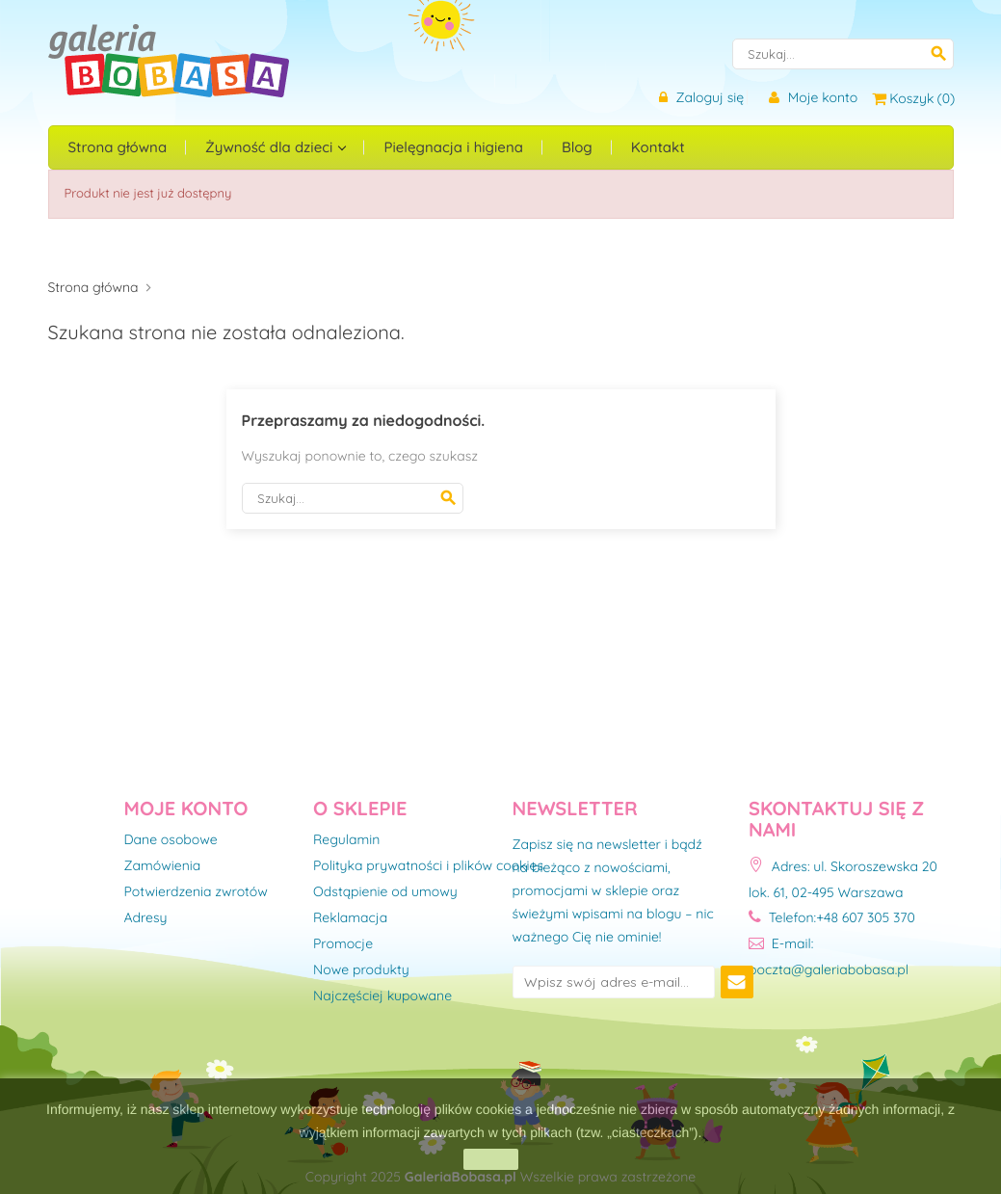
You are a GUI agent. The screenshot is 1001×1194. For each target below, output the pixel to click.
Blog (577, 147)
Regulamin (346, 840)
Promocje (343, 944)
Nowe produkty (361, 970)
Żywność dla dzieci (270, 147)
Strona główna (118, 147)
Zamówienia (162, 866)
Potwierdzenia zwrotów (196, 892)
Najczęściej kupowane (382, 996)
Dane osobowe (171, 840)
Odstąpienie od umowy (385, 892)
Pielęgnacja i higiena (452, 147)
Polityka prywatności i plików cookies (428, 866)
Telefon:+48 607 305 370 (832, 917)
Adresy (146, 918)
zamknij (491, 1159)
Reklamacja (350, 918)
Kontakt (658, 147)
